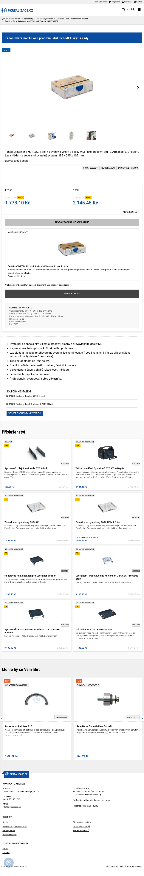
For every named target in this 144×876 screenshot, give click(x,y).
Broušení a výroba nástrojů (14, 826)
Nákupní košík (72, 293)
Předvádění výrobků (82, 822)
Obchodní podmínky (115, 866)
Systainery (28, 19)
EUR (105, 2)
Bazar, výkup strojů (81, 826)
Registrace (114, 2)
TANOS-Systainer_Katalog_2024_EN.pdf (26, 396)
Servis (5, 822)
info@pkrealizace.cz (11, 807)
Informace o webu (135, 866)
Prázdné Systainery (44, 19)
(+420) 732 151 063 (11, 799)
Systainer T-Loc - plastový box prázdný (72, 19)
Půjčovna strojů (9, 834)
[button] (124, 10)
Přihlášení (127, 2)
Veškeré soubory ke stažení (24, 413)
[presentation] (138, 87)
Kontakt (138, 2)
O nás (5, 848)
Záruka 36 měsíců (81, 830)
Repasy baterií (8, 830)
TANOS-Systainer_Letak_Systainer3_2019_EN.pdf (30, 404)
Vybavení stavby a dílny (10, 19)
